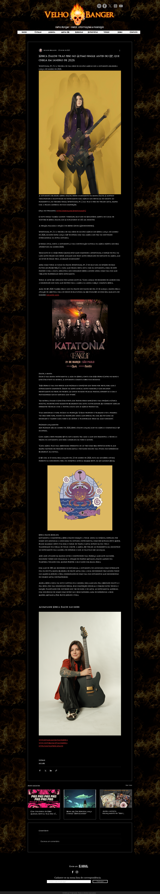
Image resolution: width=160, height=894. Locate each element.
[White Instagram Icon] (77, 872)
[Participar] (100, 881)
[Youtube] (121, 6)
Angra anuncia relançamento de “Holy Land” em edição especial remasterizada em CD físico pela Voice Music (114, 812)
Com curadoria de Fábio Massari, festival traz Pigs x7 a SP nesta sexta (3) (43, 813)
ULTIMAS (42, 760)
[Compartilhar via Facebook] (40, 770)
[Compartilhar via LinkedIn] (51, 770)
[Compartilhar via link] (56, 770)
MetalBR (42, 763)
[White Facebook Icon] (72, 872)
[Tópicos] (115, 6)
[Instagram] (99, 6)
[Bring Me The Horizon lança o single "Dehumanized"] (80, 799)
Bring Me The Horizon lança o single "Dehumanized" (79, 812)
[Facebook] (104, 6)
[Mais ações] (119, 50)
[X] (110, 6)
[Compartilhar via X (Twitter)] (45, 770)
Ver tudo (129, 785)
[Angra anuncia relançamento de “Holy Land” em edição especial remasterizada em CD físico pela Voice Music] (116, 799)
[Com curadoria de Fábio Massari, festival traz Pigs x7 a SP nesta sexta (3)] (44, 799)
